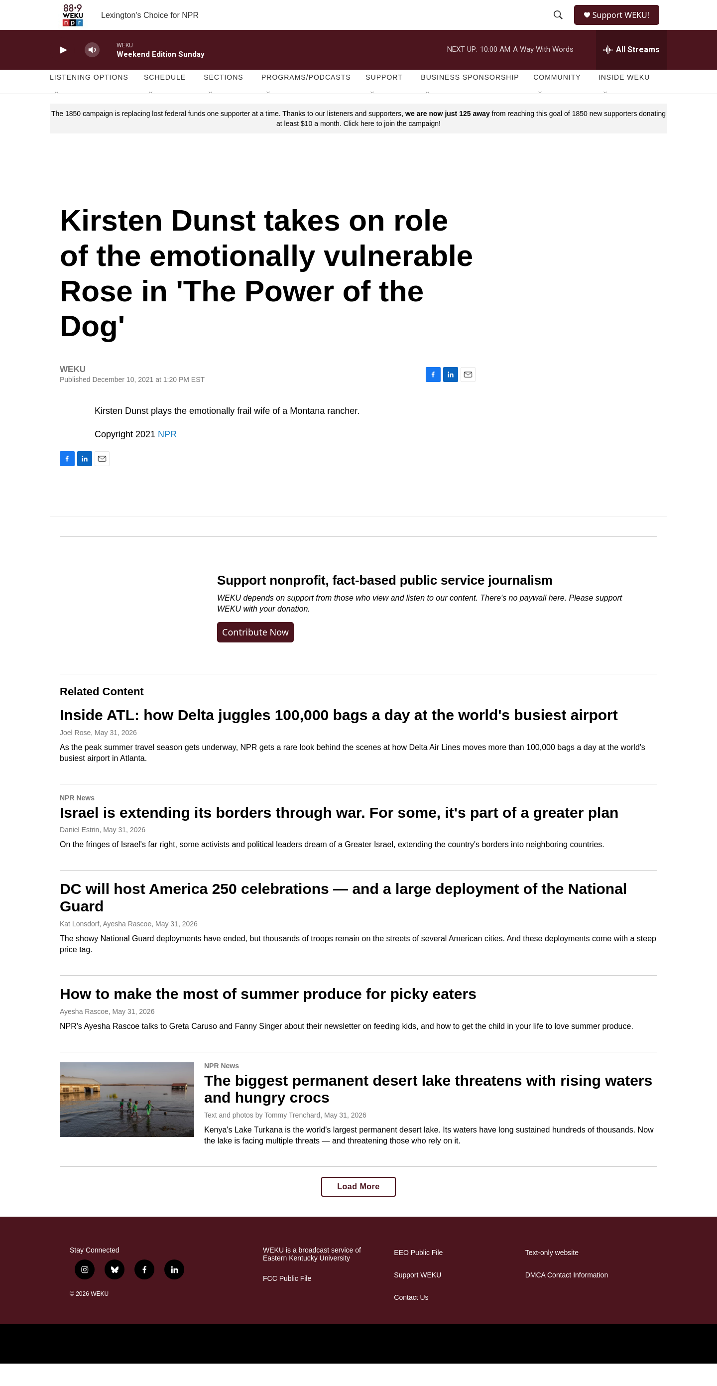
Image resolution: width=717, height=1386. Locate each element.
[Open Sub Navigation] (57, 116)
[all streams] (631, 72)
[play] (62, 72)
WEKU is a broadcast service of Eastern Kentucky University (312, 1276)
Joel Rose (75, 755)
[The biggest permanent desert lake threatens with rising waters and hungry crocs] (127, 1122)
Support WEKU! (625, 26)
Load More (358, 1209)
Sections (223, 100)
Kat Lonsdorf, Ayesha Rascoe (105, 946)
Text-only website (552, 1275)
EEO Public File (418, 1275)
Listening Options (89, 100)
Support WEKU (417, 1297)
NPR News (77, 820)
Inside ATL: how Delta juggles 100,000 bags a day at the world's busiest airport (339, 737)
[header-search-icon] (558, 26)
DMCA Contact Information (566, 1297)
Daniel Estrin (79, 852)
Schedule (165, 100)
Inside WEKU (624, 100)
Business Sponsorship (470, 100)
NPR (167, 457)
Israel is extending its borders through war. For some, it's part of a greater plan (339, 835)
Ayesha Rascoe (84, 1034)
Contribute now (255, 654)
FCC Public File (287, 1301)
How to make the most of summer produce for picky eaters (268, 1016)
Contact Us (411, 1320)
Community (557, 100)
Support (383, 100)
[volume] (92, 72)
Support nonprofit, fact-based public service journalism (385, 602)
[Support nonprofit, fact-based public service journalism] (128, 627)
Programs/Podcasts (306, 100)
